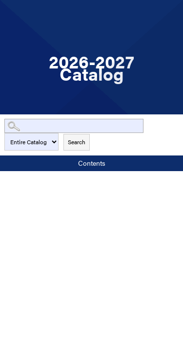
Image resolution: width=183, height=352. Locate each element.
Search (76, 141)
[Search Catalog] (73, 126)
